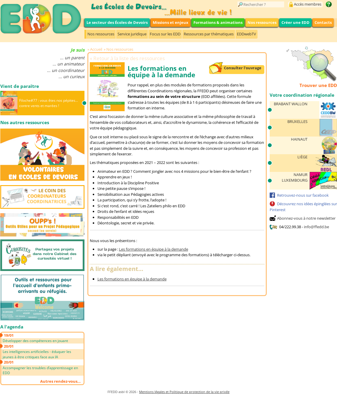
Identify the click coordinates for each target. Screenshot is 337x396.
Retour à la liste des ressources (129, 58)
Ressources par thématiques (209, 34)
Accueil (96, 49)
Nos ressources (262, 22)
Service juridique (132, 34)
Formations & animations (217, 22)
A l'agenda (11, 327)
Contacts (323, 22)
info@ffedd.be (316, 226)
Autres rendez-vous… (60, 381)
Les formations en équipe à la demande (153, 249)
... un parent (72, 57)
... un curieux (71, 76)
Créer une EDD (295, 22)
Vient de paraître (19, 86)
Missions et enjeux (170, 22)
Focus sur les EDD (165, 34)
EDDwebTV (246, 34)
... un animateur (68, 64)
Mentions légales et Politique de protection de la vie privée (184, 392)
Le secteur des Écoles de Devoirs (117, 22)
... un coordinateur (65, 70)
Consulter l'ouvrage (242, 67)
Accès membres (307, 4)
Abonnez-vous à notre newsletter (306, 218)
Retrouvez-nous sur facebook (303, 195)
